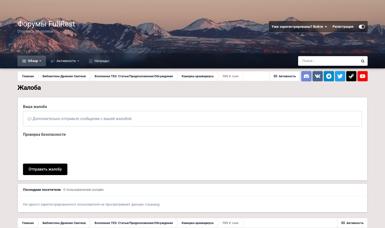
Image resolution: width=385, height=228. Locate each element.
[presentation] (63, 149)
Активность (66, 61)
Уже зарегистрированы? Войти (299, 26)
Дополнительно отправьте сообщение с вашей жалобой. (80, 119)
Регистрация (343, 27)
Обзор (33, 61)
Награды (101, 61)
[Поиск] (328, 61)
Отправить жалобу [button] (45, 169)
